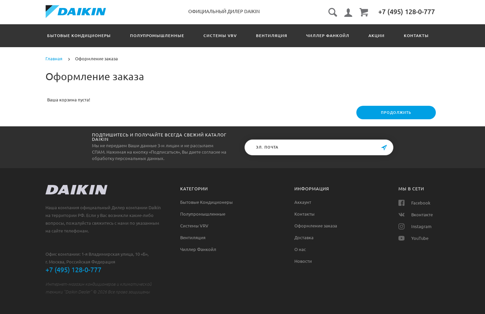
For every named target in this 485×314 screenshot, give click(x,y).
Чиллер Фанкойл (345, 35)
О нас (300, 249)
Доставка (304, 237)
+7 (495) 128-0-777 (73, 270)
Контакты (304, 214)
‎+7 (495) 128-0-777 (406, 11)
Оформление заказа (315, 225)
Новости (303, 261)
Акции (399, 35)
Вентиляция (285, 35)
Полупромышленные (161, 35)
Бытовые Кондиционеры (79, 35)
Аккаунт (302, 202)
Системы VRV (229, 35)
